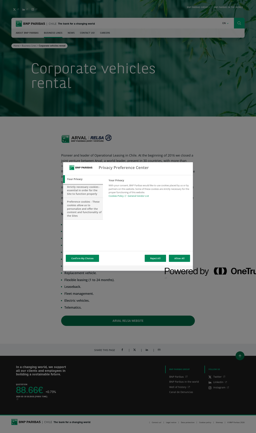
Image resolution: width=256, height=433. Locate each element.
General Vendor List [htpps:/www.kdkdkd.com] (138, 195)
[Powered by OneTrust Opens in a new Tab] (177, 268)
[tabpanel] (149, 189)
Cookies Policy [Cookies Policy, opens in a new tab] (116, 195)
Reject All (155, 258)
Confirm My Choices (82, 258)
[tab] (83, 179)
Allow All (179, 258)
